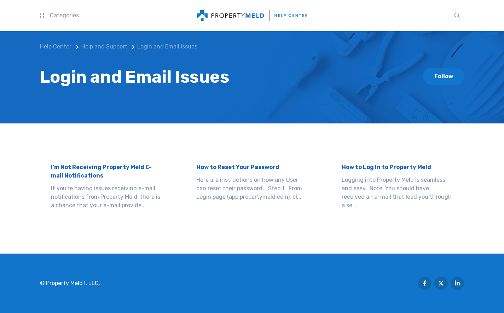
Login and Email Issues (167, 46)
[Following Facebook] (425, 283)
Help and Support (104, 46)
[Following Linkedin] (457, 283)
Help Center (55, 46)
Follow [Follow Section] (443, 76)
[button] (457, 15)
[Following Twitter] (441, 283)
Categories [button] (59, 15)
